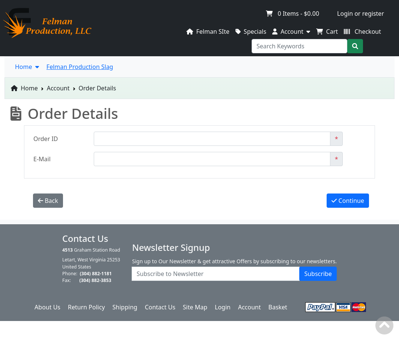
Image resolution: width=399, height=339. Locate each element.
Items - (292, 13)
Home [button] (27, 67)
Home (24, 88)
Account (58, 88)
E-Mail (42, 159)
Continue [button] (348, 200)
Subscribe (318, 274)
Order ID (45, 139)
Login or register (360, 13)
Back (48, 200)
